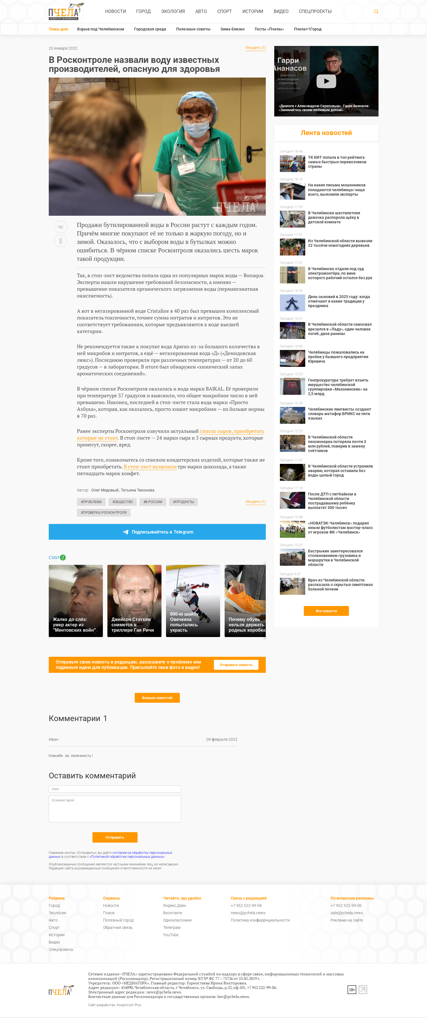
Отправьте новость (236, 665)
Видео (281, 11)
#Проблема (91, 502)
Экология (173, 11)
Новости (115, 11)
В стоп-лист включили (150, 466)
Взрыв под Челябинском (100, 29)
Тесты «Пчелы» (269, 29)
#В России (152, 502)
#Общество (122, 502)
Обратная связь (118, 928)
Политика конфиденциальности (260, 921)
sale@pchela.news (347, 913)
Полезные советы (193, 29)
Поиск (108, 913)
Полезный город (118, 921)
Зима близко (232, 29)
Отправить (115, 838)
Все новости (326, 611)
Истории (252, 11)
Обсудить (255, 48)
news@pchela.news (248, 913)
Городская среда (150, 29)
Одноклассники (177, 921)
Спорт (224, 11)
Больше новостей (157, 698)
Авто (201, 11)
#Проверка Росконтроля (104, 513)
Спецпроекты (315, 11)
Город (143, 11)
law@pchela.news (233, 997)
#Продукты (183, 502)
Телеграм (171, 928)
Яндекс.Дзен (174, 906)
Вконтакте (172, 913)
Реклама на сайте (347, 921)
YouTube (170, 935)
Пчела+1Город (308, 29)
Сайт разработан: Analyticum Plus (114, 1006)
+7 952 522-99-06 (246, 906)
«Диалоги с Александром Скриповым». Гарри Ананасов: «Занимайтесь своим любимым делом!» (324, 108)
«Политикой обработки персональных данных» (127, 858)
